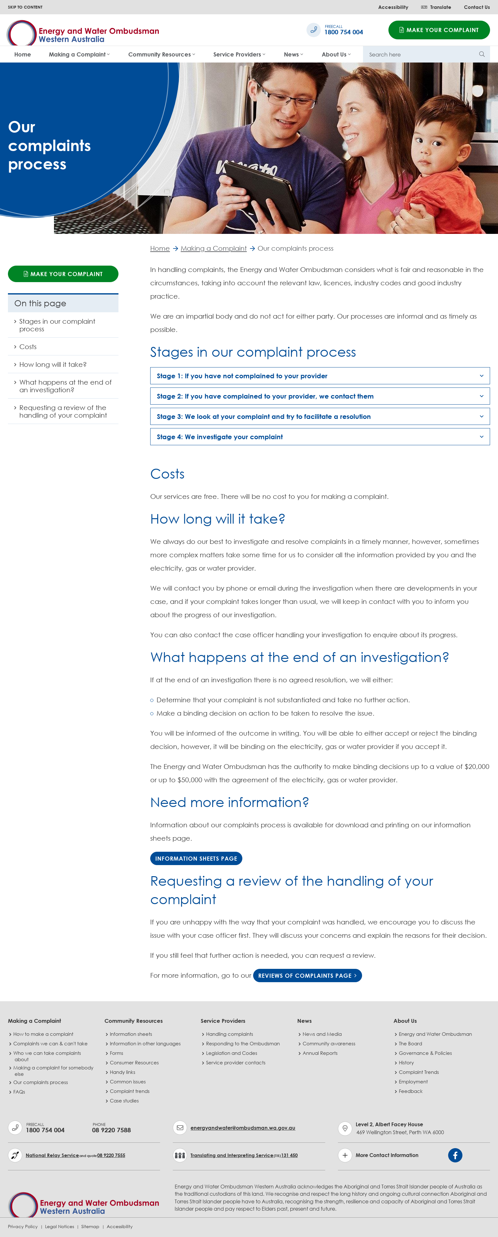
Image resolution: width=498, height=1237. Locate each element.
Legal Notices (59, 1226)
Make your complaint (439, 29)
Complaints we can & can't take (51, 1043)
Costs (27, 349)
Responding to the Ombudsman (243, 1043)
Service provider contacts (236, 1062)
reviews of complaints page (305, 975)
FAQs (20, 1092)
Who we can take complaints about (48, 1056)
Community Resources (159, 54)
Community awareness (329, 1043)
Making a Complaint (77, 54)
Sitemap (90, 1226)
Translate (436, 7)
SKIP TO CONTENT (25, 7)
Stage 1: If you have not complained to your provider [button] (242, 376)
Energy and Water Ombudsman (436, 1034)
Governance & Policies (426, 1053)
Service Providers (237, 54)
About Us (334, 54)
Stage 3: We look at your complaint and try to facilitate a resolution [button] (264, 417)
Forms (117, 1053)
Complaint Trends (419, 1072)
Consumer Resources (135, 1062)
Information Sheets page (196, 858)
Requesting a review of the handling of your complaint (57, 413)
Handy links (123, 1072)
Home (22, 54)
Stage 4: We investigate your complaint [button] (220, 437)
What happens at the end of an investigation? (60, 388)
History (407, 1062)
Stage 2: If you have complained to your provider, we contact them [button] (265, 396)
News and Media (323, 1034)
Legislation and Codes (232, 1053)
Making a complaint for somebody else (54, 1071)
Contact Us (477, 7)
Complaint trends (130, 1091)
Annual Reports (321, 1053)
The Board (411, 1043)
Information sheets (131, 1034)
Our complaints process (41, 1082)
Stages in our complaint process (51, 327)
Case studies (125, 1100)
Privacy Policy (23, 1226)
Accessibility (393, 7)
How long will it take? (47, 367)
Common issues (128, 1081)
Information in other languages (146, 1043)
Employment (414, 1081)
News (291, 54)
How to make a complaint (44, 1034)
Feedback (411, 1091)
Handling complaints (230, 1034)
